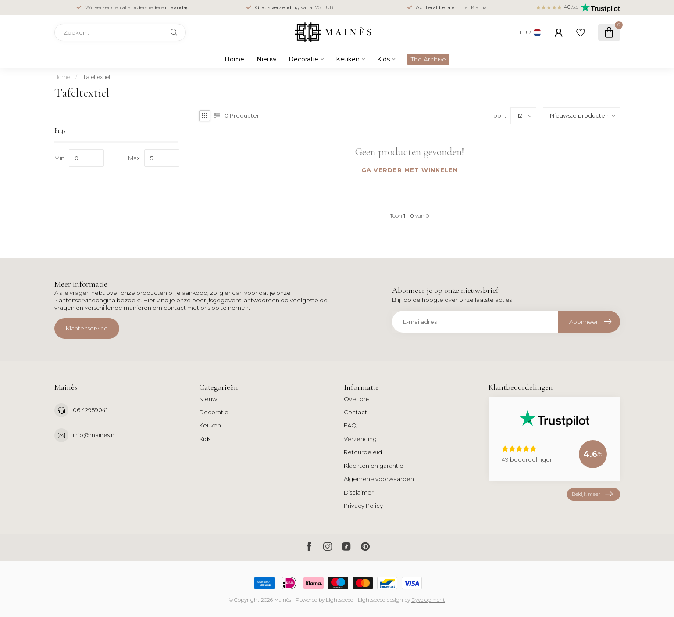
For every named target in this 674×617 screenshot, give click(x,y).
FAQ (350, 425)
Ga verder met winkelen (409, 169)
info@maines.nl (94, 434)
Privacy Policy (363, 505)
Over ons (356, 398)
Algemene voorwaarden (379, 478)
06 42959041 (90, 409)
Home (234, 59)
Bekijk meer (592, 494)
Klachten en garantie (373, 465)
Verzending (360, 438)
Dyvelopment (428, 600)
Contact (355, 412)
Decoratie (303, 59)
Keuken (348, 59)
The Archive (428, 59)
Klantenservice (87, 328)
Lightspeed (339, 600)
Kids (383, 59)
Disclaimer (359, 492)
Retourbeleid (363, 452)
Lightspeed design (380, 600)
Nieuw (266, 59)
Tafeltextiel (96, 77)
